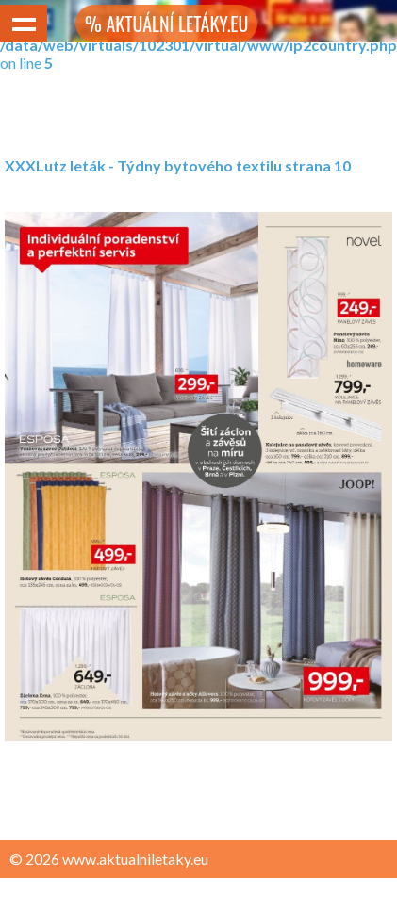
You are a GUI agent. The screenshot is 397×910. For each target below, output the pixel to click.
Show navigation (23, 23)
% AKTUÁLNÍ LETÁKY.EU (166, 23)
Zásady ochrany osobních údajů (114, 895)
